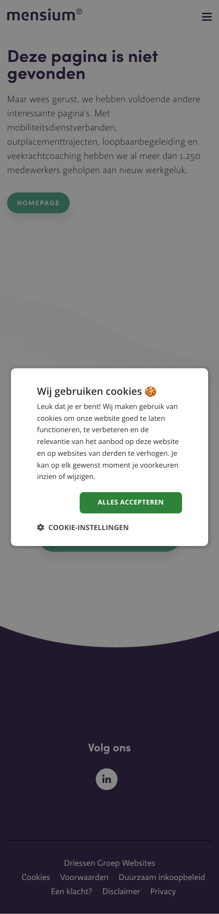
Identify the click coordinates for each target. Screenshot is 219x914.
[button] (83, 527)
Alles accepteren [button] (131, 502)
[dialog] (109, 457)
